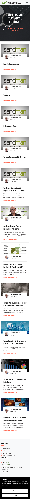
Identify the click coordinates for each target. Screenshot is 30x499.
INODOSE (4, 472)
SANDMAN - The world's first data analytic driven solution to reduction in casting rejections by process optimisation (14, 421)
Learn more (5, 485)
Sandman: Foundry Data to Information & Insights (12, 227)
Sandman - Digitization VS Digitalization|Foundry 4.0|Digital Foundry (14, 190)
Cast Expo (6, 95)
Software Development (8, 456)
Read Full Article (10, 69)
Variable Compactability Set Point (14, 157)
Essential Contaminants (11, 64)
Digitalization (5, 448)
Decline (15, 495)
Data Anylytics (6, 453)
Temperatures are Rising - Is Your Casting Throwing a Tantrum (14, 304)
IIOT (3, 450)
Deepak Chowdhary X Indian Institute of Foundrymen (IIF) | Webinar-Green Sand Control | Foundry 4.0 (13, 268)
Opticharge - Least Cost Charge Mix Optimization (11, 468)
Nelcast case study (10, 126)
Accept (15, 491)
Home (7, 27)
